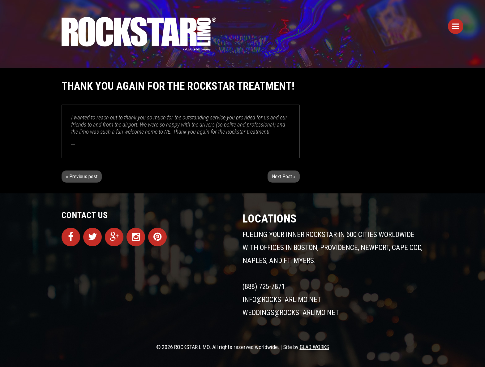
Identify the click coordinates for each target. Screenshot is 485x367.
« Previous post (81, 176)
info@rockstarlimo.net (281, 300)
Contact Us (85, 215)
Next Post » (283, 176)
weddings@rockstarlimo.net (290, 313)
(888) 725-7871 (263, 287)
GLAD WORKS (314, 347)
